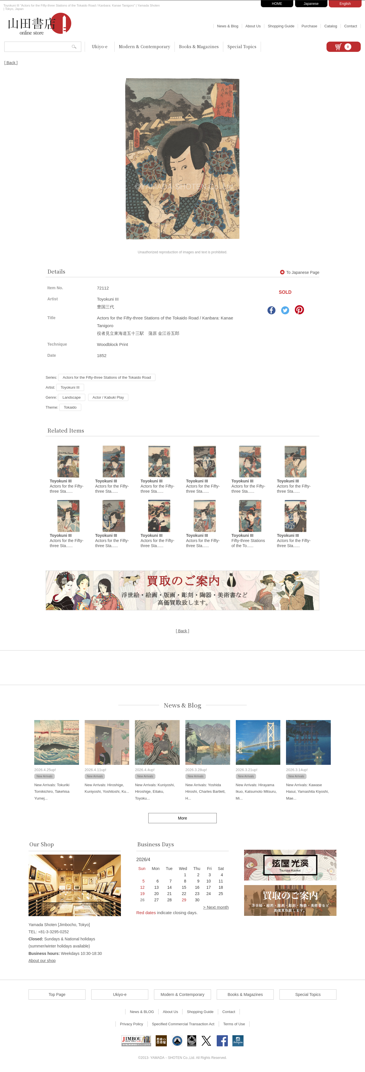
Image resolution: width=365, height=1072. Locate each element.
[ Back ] (11, 62)
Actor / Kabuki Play (108, 397)
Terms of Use (234, 1025)
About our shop (42, 961)
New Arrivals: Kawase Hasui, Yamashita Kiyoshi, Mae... (307, 792)
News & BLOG (142, 1012)
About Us (253, 26)
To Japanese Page (299, 272)
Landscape (71, 397)
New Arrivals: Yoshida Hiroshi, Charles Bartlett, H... (205, 792)
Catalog (330, 26)
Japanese (311, 4)
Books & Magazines (199, 46)
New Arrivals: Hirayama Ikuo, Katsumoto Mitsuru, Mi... (256, 792)
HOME (277, 4)
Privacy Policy (131, 1025)
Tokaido (70, 407)
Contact (350, 26)
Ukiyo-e (100, 46)
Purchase (309, 26)
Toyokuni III (70, 387)
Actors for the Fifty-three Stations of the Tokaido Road (107, 377)
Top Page (56, 995)
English (345, 4)
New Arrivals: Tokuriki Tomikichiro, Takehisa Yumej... (51, 792)
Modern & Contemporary (144, 46)
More (182, 819)
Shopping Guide (281, 26)
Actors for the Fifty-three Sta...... (66, 486)
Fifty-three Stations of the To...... (248, 541)
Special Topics (242, 46)
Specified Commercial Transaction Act (183, 1025)
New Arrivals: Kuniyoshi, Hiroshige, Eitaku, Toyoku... (155, 792)
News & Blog (227, 26)
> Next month (216, 908)
